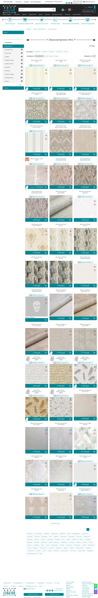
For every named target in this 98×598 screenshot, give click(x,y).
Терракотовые (81, 550)
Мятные (37, 539)
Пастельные (73, 550)
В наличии (8, 42)
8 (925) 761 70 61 (77, 3)
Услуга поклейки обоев (88, 583)
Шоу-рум (26, 1)
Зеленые (29, 545)
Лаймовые (46, 533)
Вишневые (29, 536)
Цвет (41, 586)
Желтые (91, 542)
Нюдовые (65, 548)
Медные (72, 548)
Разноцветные (30, 550)
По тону (6, 586)
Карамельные (54, 533)
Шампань (56, 536)
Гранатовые (59, 51)
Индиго (50, 550)
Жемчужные (37, 51)
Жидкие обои (32, 14)
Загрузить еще (55, 523)
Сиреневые (36, 545)
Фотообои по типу (31, 586)
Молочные (56, 550)
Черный (29, 548)
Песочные (79, 536)
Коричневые (77, 545)
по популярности (39, 56)
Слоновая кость (43, 548)
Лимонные (37, 536)
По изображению (18, 583)
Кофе (40, 553)
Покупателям (77, 14)
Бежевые (35, 548)
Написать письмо (33, 594)
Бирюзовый (44, 542)
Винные (66, 51)
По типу (57, 583)
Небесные (44, 51)
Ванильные (30, 533)
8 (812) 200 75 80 (77, 1)
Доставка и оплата (57, 14)
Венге (69, 533)
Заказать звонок (54, 594)
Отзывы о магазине (87, 593)
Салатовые (71, 542)
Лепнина (47, 14)
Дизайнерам (85, 592)
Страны (6, 88)
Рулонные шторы (71, 592)
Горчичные (74, 539)
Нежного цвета (64, 550)
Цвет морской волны (32, 553)
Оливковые (30, 539)
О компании (85, 587)
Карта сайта (85, 590)
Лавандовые (50, 539)
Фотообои (17, 14)
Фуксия (81, 539)
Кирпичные (85, 533)
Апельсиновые (38, 533)
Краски (41, 14)
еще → (21, 84)
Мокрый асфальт (80, 548)
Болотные (51, 548)
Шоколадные (72, 536)
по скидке (56, 56)
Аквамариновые (76, 533)
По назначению (31, 583)
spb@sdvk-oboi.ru (89, 2)
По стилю (50, 583)
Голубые (84, 545)
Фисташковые (54, 545)
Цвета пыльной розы (54, 542)
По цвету (14, 586)
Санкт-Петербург (8, 1)
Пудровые (88, 548)
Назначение (7, 583)
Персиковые (87, 536)
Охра (50, 536)
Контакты (67, 14)
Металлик (51, 51)
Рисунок (21, 586)
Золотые (85, 542)
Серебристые (64, 542)
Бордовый (29, 542)
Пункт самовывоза (35, 1)
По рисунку (41, 583)
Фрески (24, 14)
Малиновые (62, 533)
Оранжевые (69, 545)
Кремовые (57, 539)
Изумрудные (90, 550)
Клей (67, 593)
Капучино (38, 550)
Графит (68, 539)
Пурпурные (58, 548)
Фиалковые (44, 536)
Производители (9, 46)
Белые (44, 550)
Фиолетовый (91, 545)
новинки (51, 56)
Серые (47, 545)
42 (94, 56)
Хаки (63, 539)
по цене (46, 56)
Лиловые (43, 539)
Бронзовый (87, 539)
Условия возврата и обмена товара (87, 596)
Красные (79, 542)
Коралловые (63, 536)
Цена (6, 32)
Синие (42, 545)
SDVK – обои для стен (9, 9)
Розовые (62, 545)
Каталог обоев (7, 14)
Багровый (36, 542)
